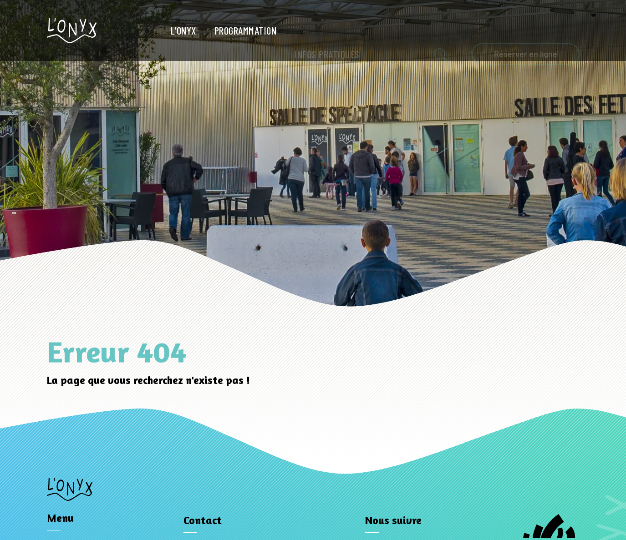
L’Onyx (183, 30)
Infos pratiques (327, 31)
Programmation (245, 30)
